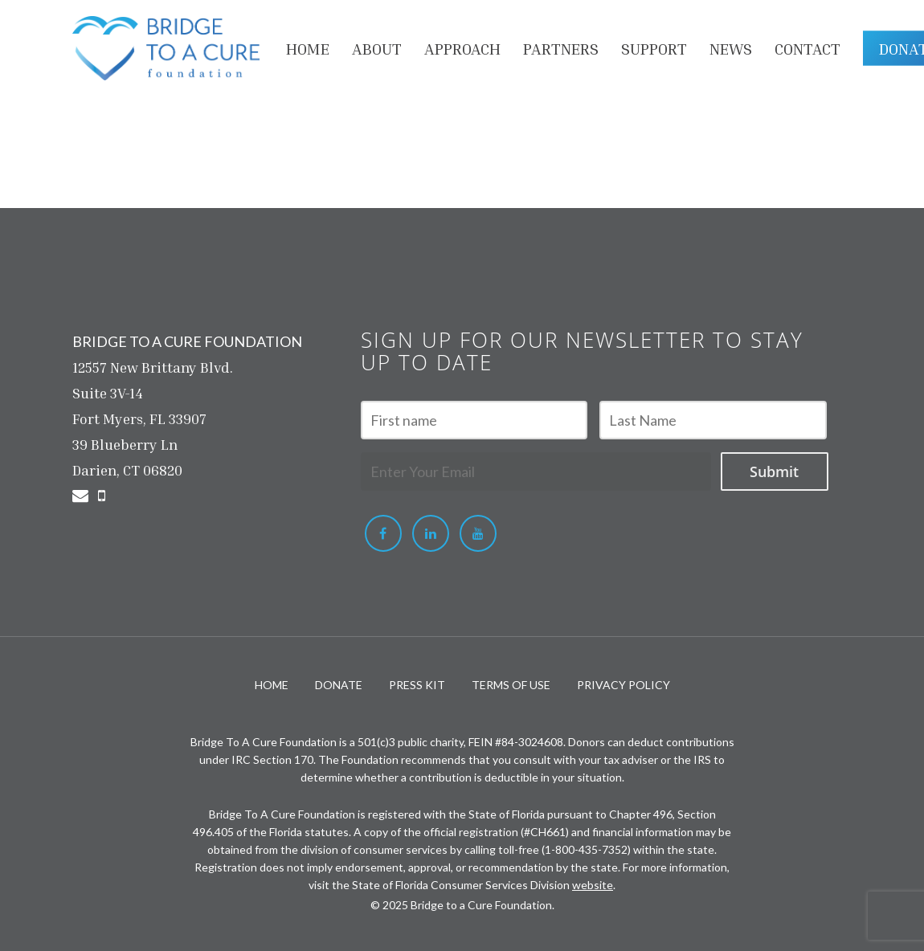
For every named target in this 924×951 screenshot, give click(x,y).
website (592, 885)
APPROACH (462, 48)
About (377, 48)
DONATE (338, 685)
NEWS (730, 48)
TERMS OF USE (511, 685)
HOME (307, 48)
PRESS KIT (417, 685)
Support (654, 48)
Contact (807, 48)
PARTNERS (561, 48)
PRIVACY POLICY (623, 685)
